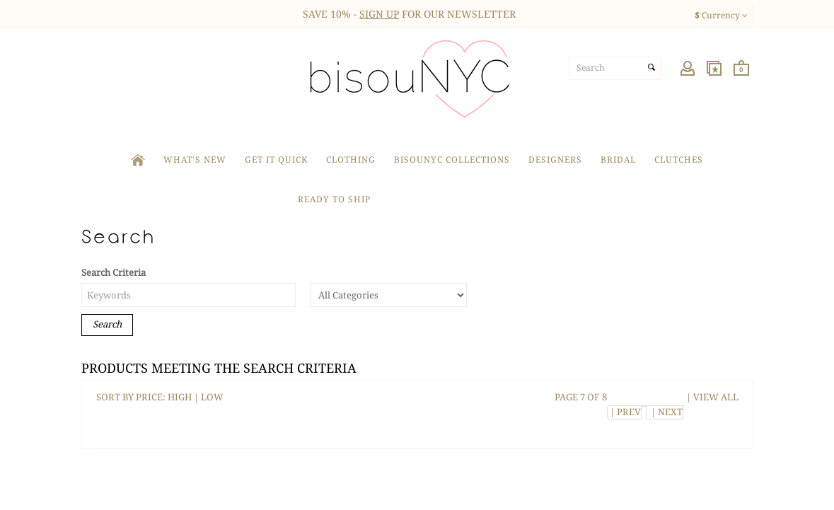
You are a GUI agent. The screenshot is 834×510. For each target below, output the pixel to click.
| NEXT (665, 412)
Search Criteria (113, 272)
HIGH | (184, 397)
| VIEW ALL (711, 397)
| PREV (624, 412)
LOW (212, 397)
